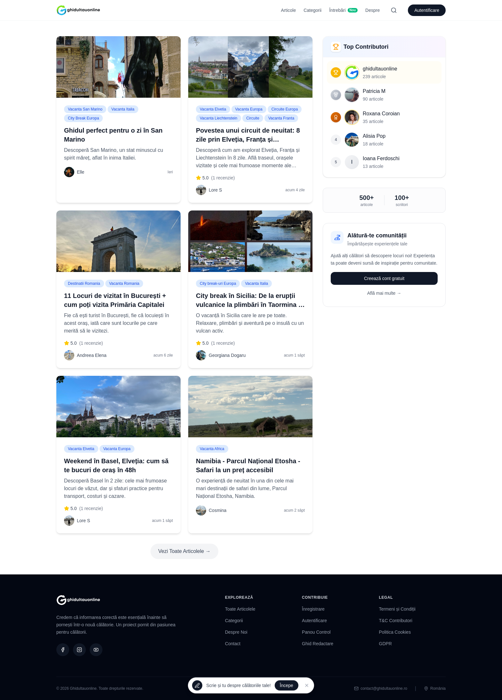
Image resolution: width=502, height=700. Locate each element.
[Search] (394, 10)
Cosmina (217, 510)
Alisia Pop (374, 136)
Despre (372, 10)
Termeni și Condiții (397, 609)
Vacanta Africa (212, 449)
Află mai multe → (384, 293)
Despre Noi (236, 632)
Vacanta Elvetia (213, 109)
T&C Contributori (395, 620)
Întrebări (343, 10)
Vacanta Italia (122, 109)
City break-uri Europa (218, 283)
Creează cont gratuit (384, 278)
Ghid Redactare (317, 643)
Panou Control (316, 632)
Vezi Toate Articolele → (184, 551)
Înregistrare (313, 609)
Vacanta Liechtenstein (218, 118)
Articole (288, 10)
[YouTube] (96, 649)
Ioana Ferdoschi (381, 158)
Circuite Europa (284, 109)
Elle (80, 172)
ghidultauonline (380, 68)
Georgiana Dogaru (227, 355)
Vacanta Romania (124, 283)
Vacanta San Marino (85, 109)
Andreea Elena (92, 355)
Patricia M (374, 91)
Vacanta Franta (281, 118)
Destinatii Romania (84, 283)
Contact (232, 643)
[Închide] (306, 685)
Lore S (215, 190)
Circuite (252, 118)
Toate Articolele (240, 609)
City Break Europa (83, 118)
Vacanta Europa (249, 109)
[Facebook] (62, 649)
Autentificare (426, 10)
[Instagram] (79, 649)
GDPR (385, 643)
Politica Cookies (395, 632)
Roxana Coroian (381, 113)
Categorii (312, 10)
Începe (286, 685)
